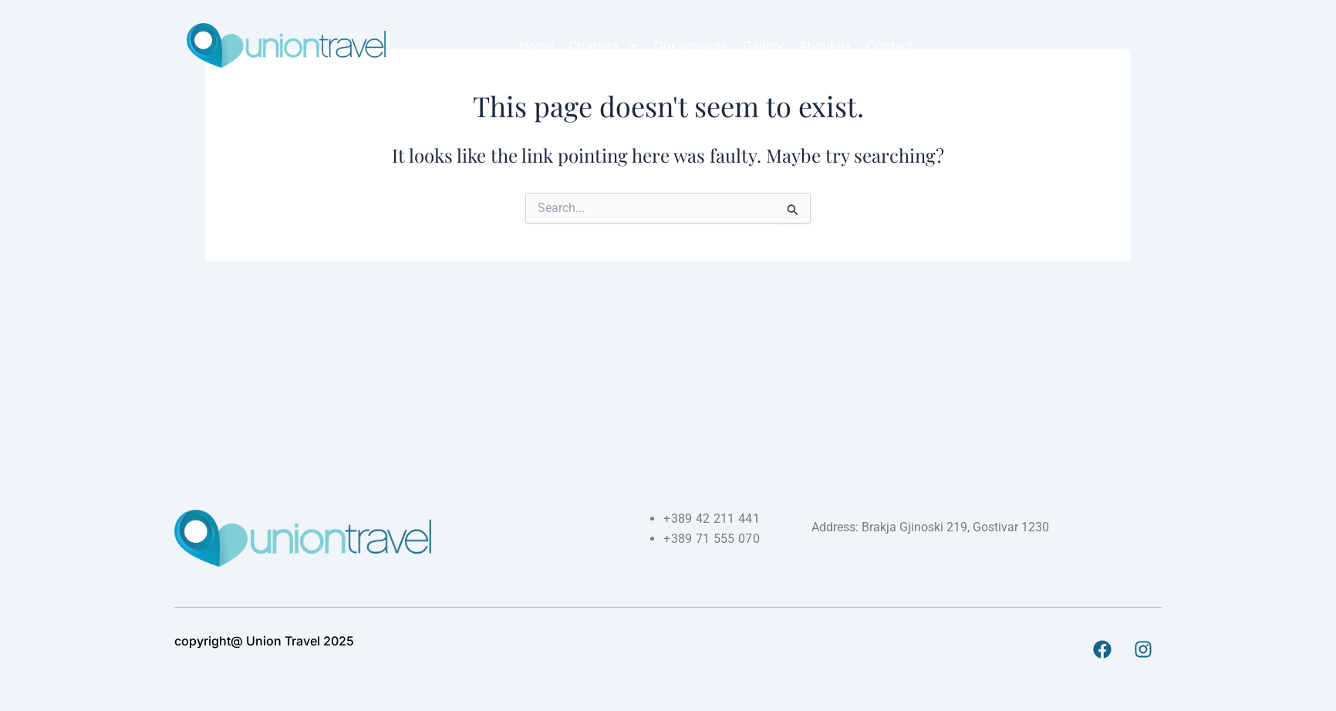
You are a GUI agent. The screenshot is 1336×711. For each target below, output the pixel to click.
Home (536, 45)
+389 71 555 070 (711, 538)
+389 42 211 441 (711, 518)
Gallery (763, 45)
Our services (691, 45)
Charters (603, 45)
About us (825, 45)
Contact (889, 45)
